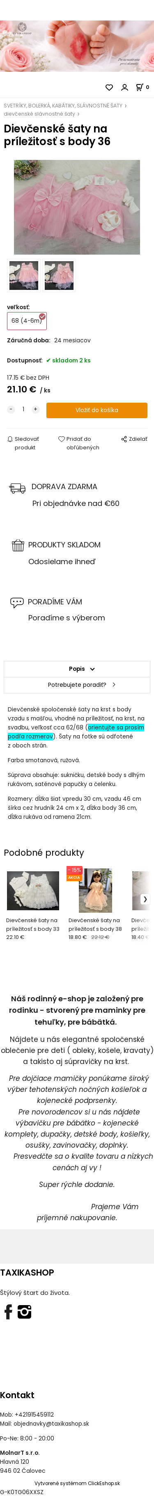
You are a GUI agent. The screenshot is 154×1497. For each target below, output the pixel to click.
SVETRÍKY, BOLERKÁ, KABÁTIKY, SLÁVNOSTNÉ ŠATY (63, 105)
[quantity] (23, 409)
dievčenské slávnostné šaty (39, 113)
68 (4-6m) (28, 318)
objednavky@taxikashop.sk (51, 1424)
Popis (77, 669)
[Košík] (145, 87)
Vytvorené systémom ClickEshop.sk (77, 1483)
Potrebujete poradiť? (77, 685)
